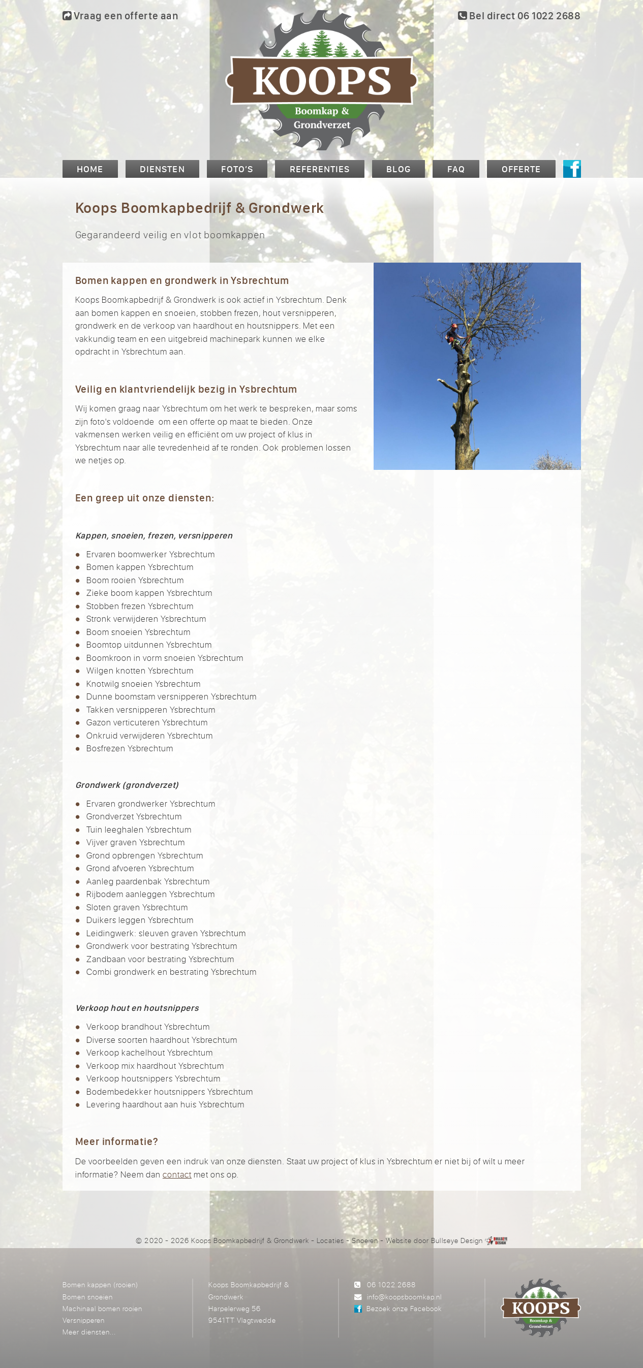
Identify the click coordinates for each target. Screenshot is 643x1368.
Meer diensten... (89, 1332)
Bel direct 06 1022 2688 (519, 15)
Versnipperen (84, 1320)
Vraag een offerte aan (120, 15)
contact (177, 1174)
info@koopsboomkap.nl (404, 1296)
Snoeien (365, 1240)
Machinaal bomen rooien (102, 1308)
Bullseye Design (456, 1240)
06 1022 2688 (391, 1284)
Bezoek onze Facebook (404, 1308)
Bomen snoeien (88, 1296)
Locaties (330, 1240)
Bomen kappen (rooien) (100, 1284)
